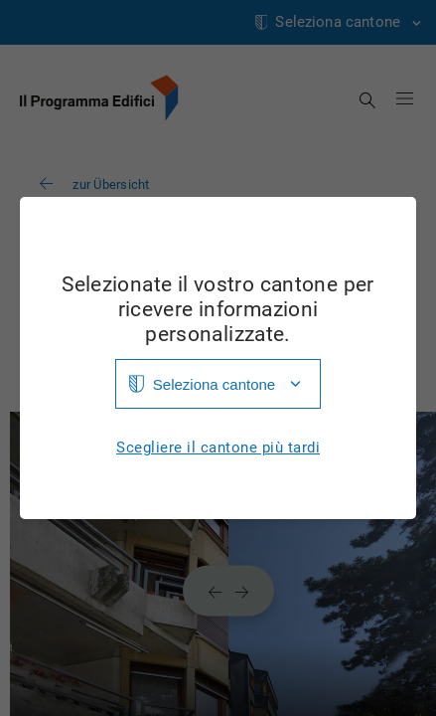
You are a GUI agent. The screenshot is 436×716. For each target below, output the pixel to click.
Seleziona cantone (214, 384)
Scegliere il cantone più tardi (218, 448)
